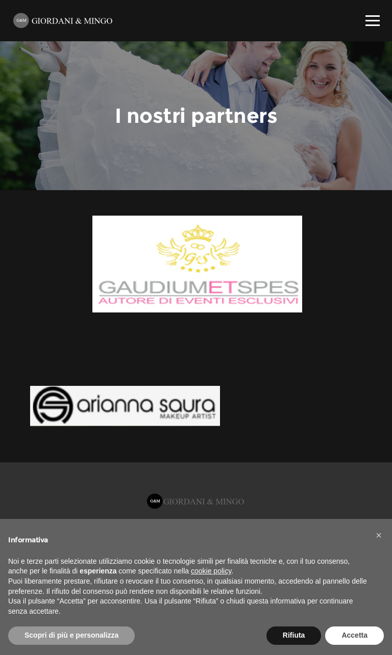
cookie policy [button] (211, 571)
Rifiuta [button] (294, 635)
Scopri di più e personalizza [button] (71, 635)
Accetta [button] (354, 635)
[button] (379, 535)
